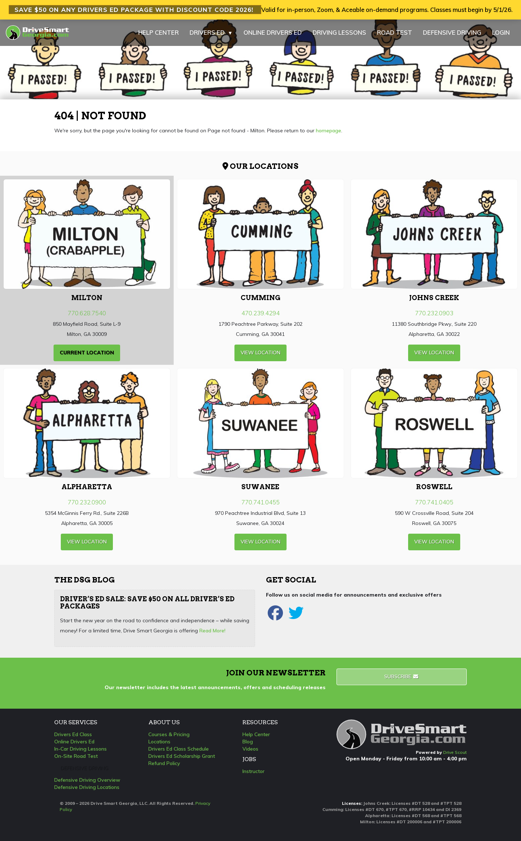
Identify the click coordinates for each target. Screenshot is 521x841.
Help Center (256, 734)
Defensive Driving (84, 768)
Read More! (212, 630)
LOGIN (501, 32)
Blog (247, 741)
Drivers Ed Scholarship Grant (181, 756)
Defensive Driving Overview (87, 780)
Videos (250, 749)
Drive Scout (455, 752)
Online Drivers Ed (74, 741)
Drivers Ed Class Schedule (178, 749)
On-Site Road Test (76, 756)
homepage (328, 130)
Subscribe (401, 676)
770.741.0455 (260, 502)
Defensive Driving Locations (86, 787)
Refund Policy (164, 763)
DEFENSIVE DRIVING (452, 32)
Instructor (253, 771)
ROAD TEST (394, 32)
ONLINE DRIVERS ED (272, 32)
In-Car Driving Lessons (80, 749)
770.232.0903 (434, 313)
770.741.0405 (434, 502)
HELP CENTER (158, 32)
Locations (159, 741)
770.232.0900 (87, 502)
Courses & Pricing (169, 734)
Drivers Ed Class (73, 734)
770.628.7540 (87, 313)
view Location (260, 352)
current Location (87, 352)
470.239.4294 (260, 313)
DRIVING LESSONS (339, 32)
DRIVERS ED (211, 33)
